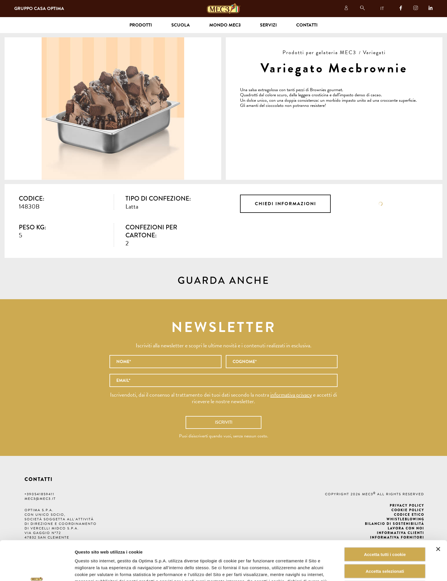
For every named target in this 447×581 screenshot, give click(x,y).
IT (382, 8)
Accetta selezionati (384, 534)
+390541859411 (39, 494)
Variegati (374, 52)
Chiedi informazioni (285, 203)
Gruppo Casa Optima (39, 8)
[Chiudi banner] (438, 512)
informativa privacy (291, 394)
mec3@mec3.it (40, 498)
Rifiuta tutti (384, 551)
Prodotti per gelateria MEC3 (319, 52)
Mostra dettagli (289, 569)
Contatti (307, 25)
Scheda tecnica (380, 203)
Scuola (180, 25)
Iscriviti (223, 422)
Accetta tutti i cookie (385, 517)
